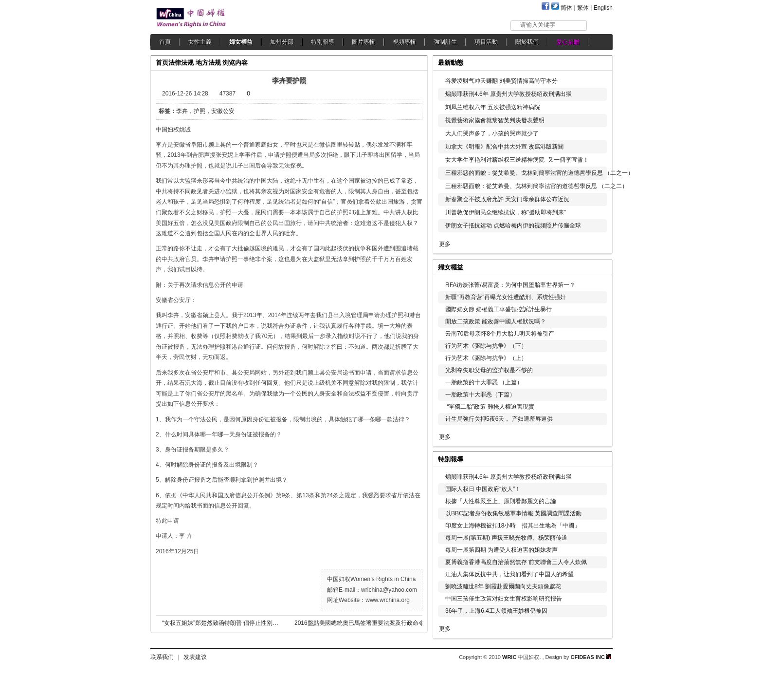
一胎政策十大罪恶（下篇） (480, 394)
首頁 (165, 41)
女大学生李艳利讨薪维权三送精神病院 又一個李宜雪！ (517, 159)
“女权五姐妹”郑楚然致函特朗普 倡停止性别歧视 (223, 623)
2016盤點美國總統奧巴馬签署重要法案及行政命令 (359, 623)
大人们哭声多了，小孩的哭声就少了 (492, 133)
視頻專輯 (404, 41)
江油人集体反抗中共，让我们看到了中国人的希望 (509, 574)
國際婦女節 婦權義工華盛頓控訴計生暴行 (498, 309)
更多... (598, 266)
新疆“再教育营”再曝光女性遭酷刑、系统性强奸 (505, 297)
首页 (162, 62)
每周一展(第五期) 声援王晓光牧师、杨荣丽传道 (506, 537)
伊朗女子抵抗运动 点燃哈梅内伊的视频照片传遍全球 (513, 225)
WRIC (509, 657)
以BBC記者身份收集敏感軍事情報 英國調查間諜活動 (513, 513)
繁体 (583, 7)
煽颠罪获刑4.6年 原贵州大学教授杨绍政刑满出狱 (508, 94)
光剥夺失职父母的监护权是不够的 (489, 370)
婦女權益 (241, 41)
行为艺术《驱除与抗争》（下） (486, 345)
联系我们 (162, 657)
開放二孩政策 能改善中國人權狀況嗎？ (495, 321)
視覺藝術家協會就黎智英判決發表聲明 (495, 120)
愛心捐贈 (568, 41)
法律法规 (181, 62)
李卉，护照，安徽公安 (205, 111)
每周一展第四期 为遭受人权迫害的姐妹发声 (501, 549)
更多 (445, 244)
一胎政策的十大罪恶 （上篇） (484, 382)
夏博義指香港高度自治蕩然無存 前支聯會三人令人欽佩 (516, 562)
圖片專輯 (363, 41)
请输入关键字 (537, 24)
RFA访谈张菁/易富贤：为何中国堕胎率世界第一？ (510, 285)
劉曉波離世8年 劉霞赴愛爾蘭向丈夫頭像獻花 (503, 586)
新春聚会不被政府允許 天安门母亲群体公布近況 (507, 199)
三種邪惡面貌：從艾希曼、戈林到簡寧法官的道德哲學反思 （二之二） (536, 186)
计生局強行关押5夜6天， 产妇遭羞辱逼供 (499, 418)
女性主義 (200, 41)
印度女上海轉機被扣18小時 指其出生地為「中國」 (512, 525)
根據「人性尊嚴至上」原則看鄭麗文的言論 (500, 501)
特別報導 (322, 41)
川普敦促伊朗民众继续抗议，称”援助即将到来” (505, 212)
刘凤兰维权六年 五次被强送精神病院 (492, 107)
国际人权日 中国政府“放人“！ (483, 489)
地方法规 (208, 62)
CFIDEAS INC (591, 657)
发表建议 (195, 657)
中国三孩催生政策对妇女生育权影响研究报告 (503, 598)
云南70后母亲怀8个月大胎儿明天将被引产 (499, 333)
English (603, 7)
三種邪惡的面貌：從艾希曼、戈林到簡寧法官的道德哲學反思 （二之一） (539, 173)
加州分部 (281, 41)
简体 (566, 7)
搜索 (600, 25)
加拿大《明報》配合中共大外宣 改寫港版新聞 (504, 146)
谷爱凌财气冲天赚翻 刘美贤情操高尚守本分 (501, 80)
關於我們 (527, 41)
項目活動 (486, 41)
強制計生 (445, 41)
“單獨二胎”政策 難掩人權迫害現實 (489, 406)
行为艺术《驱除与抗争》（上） (486, 358)
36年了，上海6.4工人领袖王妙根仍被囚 (496, 610)
